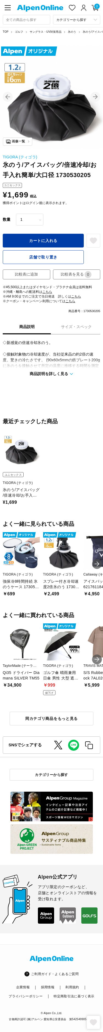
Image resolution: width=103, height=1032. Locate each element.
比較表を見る (76, 274)
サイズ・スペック (76, 326)
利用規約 (72, 987)
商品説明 (27, 326)
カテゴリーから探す (51, 775)
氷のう (72, 31)
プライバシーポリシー (26, 996)
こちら (47, 292)
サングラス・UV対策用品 (46, 31)
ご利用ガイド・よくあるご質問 (55, 974)
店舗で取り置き (43, 257)
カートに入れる (43, 240)
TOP (6, 31)
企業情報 (23, 987)
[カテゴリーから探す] (77, 19)
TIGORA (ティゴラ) (20, 157)
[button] (8, 97)
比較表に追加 (26, 274)
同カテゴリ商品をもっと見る (51, 718)
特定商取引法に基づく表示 (74, 996)
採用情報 (47, 987)
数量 (6, 219)
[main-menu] (8, 8)
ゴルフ (19, 31)
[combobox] (26, 19)
